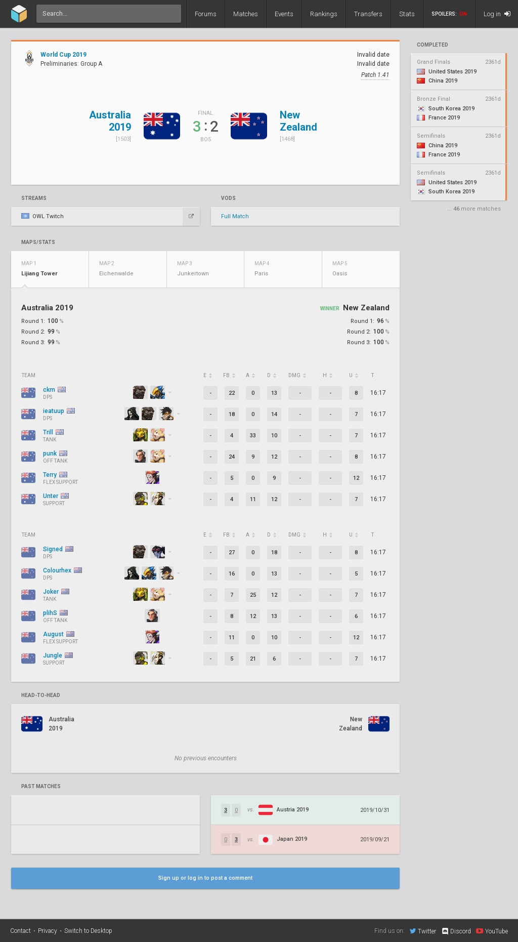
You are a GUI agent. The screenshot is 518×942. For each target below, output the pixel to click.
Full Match (235, 216)
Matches (245, 14)
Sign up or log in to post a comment (205, 878)
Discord (456, 931)
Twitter (423, 930)
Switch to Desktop (88, 931)
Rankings (323, 14)
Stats (407, 14)
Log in (497, 14)
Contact (20, 931)
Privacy (47, 931)
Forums (206, 14)
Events (284, 14)
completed (432, 45)
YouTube (492, 930)
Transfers (368, 14)
